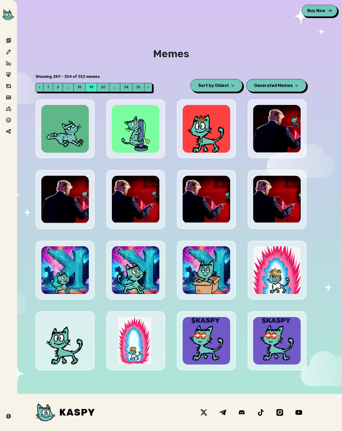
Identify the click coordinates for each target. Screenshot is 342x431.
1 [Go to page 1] (48, 87)
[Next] (148, 87)
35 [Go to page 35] (138, 87)
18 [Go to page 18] (79, 87)
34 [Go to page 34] (126, 87)
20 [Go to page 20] (103, 87)
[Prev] (39, 87)
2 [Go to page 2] (58, 87)
